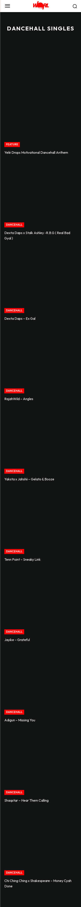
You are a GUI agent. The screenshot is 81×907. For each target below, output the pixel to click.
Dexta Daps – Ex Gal (19, 318)
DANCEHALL (14, 224)
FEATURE (12, 144)
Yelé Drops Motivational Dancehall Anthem (36, 152)
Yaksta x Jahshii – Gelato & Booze (29, 479)
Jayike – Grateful (17, 640)
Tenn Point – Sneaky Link (22, 559)
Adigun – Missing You (19, 720)
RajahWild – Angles (18, 399)
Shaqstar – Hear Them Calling (26, 800)
